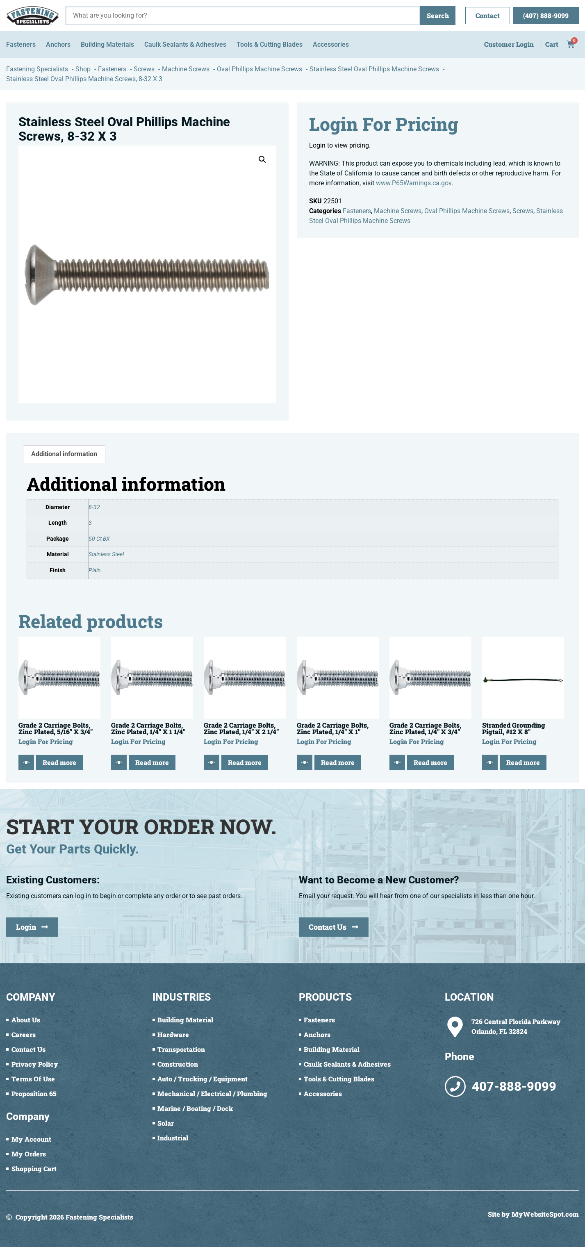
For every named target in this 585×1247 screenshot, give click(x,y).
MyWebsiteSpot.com (545, 1214)
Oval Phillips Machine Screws (467, 211)
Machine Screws (397, 211)
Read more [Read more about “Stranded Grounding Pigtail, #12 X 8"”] (523, 762)
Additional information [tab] (64, 454)
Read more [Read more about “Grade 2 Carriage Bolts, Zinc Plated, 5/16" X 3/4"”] (59, 762)
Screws (522, 211)
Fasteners (357, 211)
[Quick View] (26, 762)
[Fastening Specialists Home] (32, 15)
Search (438, 15)
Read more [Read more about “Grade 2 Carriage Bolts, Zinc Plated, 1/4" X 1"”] (338, 762)
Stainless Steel (106, 554)
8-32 (94, 507)
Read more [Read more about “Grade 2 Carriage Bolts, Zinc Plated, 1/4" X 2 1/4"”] (245, 762)
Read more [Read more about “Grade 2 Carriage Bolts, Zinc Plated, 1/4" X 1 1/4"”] (152, 762)
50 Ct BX (99, 538)
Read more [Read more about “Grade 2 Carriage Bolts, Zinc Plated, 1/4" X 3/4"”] (430, 762)
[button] (262, 159)
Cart (551, 44)
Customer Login (509, 44)
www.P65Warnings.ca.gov (413, 183)
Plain (95, 570)
